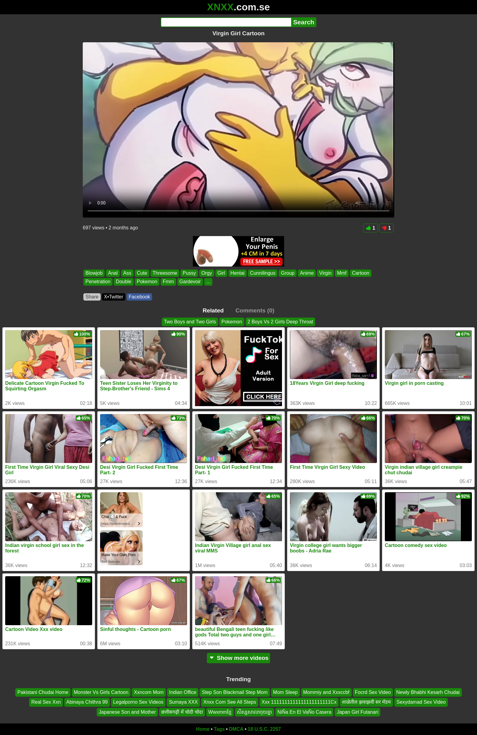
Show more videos (239, 658)
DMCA (236, 729)
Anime (307, 273)
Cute (142, 273)
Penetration (97, 281)
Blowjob (94, 273)
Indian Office (183, 692)
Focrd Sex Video (373, 692)
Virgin (325, 273)
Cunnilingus (263, 273)
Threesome (165, 273)
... (208, 281)
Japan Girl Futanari (357, 712)
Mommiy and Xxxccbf (326, 692)
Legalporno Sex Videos (138, 702)
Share (92, 296)
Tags (219, 729)
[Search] (226, 22)
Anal (113, 273)
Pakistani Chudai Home (42, 692)
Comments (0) (254, 310)
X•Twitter (113, 296)
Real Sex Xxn (46, 702)
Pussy (189, 273)
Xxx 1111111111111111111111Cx (299, 702)
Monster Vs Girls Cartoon (101, 692)
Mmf (341, 273)
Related (213, 310)
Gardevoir (190, 281)
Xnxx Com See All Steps (229, 702)
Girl (221, 273)
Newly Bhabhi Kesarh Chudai (428, 692)
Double (123, 281)
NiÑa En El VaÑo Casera (304, 712)
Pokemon (147, 281)
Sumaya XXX (183, 702)
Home (203, 729)
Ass (127, 273)
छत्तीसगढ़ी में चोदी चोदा (182, 712)
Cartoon (360, 273)
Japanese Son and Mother (127, 712)
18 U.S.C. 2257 (264, 729)
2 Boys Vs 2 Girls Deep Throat (280, 321)
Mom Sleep (285, 692)
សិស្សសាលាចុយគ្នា (254, 712)
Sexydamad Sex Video (421, 702)
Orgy (206, 273)
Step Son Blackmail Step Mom (234, 692)
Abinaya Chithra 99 (87, 702)
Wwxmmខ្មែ (220, 712)
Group (287, 273)
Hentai (238, 273)
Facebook (139, 296)
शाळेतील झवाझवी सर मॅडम (366, 702)
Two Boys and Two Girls (190, 321)
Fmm (168, 281)
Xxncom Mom (149, 692)
